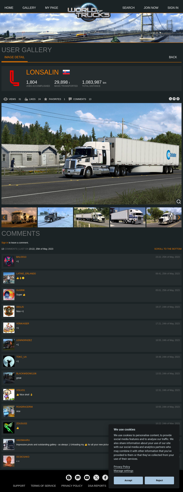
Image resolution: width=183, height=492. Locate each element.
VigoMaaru (23, 440)
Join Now (151, 7)
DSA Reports (97, 485)
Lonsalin (42, 72)
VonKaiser (22, 323)
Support (19, 485)
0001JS (20, 307)
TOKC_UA (21, 357)
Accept (128, 480)
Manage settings (123, 470)
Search (128, 7)
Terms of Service (43, 485)
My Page (51, 7)
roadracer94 (24, 407)
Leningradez (24, 340)
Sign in (4, 242)
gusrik (20, 290)
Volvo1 (20, 390)
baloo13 (21, 257)
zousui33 (21, 423)
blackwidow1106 (26, 373)
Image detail (14, 57)
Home (9, 7)
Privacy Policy (72, 485)
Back (173, 57)
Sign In (172, 7)
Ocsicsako (22, 457)
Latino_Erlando (26, 273)
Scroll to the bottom (168, 249)
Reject (159, 480)
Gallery (29, 7)
